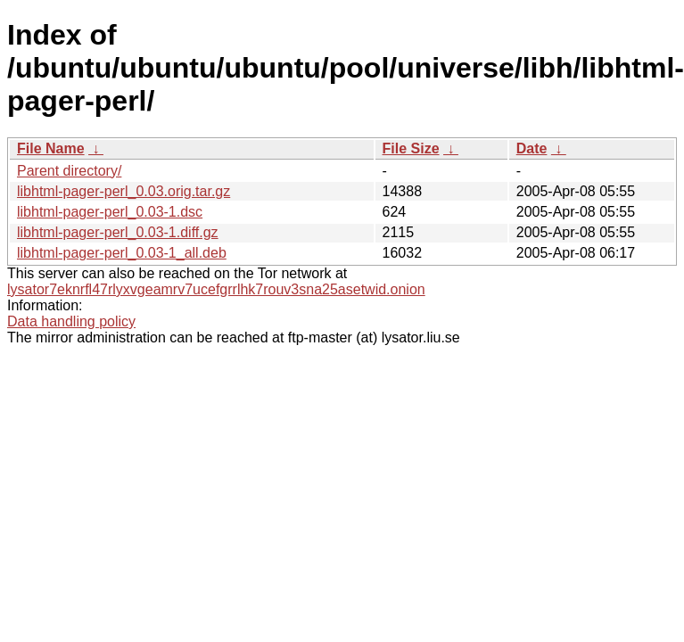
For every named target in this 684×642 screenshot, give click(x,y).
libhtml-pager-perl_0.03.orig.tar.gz (123, 191)
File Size (411, 148)
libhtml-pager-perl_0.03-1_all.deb (122, 252)
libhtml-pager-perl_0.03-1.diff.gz (117, 232)
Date (532, 148)
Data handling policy (71, 321)
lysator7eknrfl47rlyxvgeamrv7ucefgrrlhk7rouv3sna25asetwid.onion (216, 289)
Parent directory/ (69, 170)
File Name (51, 148)
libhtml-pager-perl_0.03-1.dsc (109, 211)
